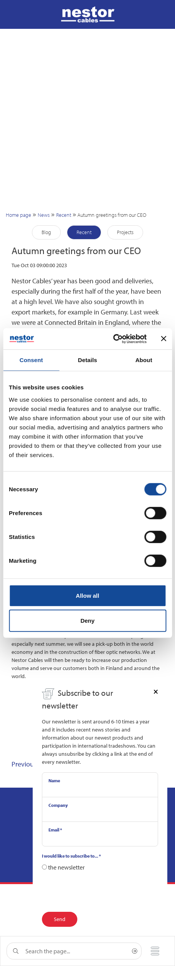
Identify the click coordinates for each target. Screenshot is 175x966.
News (44, 214)
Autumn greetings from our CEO (111, 214)
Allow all (87, 595)
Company (58, 805)
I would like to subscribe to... (71, 856)
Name (54, 780)
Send (59, 919)
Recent (63, 214)
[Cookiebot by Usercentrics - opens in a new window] (113, 339)
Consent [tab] (31, 360)
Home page (18, 214)
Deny (87, 620)
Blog (46, 232)
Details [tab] (87, 360)
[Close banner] (163, 338)
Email (55, 830)
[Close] (155, 691)
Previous (24, 764)
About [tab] (143, 360)
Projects (125, 232)
